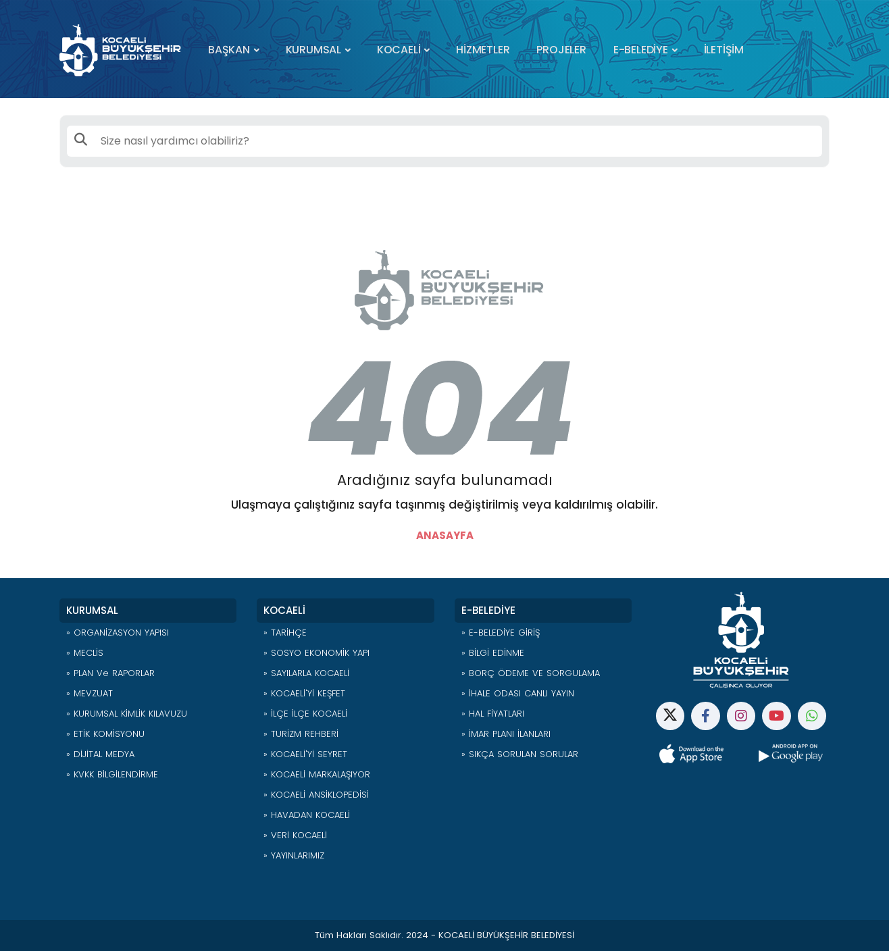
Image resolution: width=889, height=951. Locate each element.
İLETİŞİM (724, 49)
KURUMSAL (313, 49)
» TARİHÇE (285, 632)
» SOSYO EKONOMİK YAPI (316, 652)
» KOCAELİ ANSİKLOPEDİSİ (316, 794)
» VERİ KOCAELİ (295, 835)
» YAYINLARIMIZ (293, 855)
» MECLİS (84, 652)
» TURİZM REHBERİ (300, 733)
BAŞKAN (229, 49)
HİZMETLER (482, 49)
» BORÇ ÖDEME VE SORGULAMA (530, 673)
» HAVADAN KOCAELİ (306, 814)
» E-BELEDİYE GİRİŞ (500, 632)
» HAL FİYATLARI (492, 713)
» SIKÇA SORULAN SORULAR (519, 754)
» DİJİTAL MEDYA (100, 754)
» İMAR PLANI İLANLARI (506, 733)
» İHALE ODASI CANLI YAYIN (517, 693)
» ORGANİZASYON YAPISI (117, 632)
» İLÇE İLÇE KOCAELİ (305, 713)
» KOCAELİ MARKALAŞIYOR (316, 774)
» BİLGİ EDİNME (492, 652)
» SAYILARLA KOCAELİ (306, 673)
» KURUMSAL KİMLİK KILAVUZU (126, 713)
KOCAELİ (399, 49)
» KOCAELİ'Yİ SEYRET (305, 754)
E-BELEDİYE (640, 49)
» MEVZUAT (89, 693)
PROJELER (561, 49)
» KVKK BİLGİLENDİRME (112, 774)
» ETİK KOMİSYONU (105, 733)
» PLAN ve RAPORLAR (110, 673)
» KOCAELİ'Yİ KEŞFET (304, 693)
